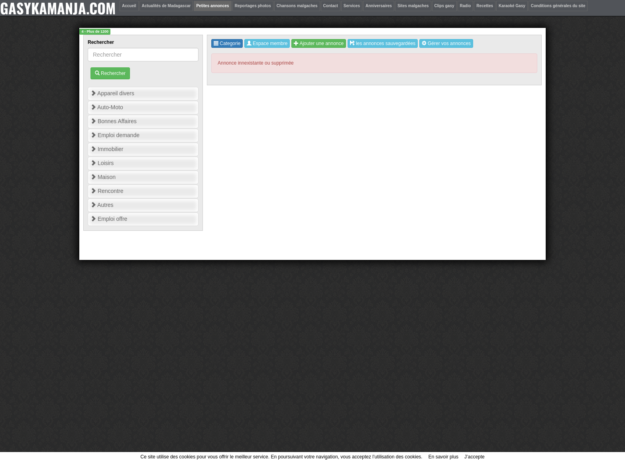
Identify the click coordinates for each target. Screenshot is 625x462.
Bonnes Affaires (113, 121)
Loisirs (102, 163)
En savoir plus (443, 457)
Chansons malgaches (297, 6)
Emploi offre (108, 219)
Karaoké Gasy (512, 6)
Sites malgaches (412, 6)
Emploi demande (115, 135)
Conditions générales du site (558, 6)
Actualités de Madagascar (166, 6)
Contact (330, 6)
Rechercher (101, 42)
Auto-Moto (106, 107)
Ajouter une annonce (319, 43)
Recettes (484, 6)
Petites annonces (212, 6)
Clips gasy (444, 6)
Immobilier (106, 149)
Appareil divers (112, 93)
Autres (102, 205)
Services (352, 6)
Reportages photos (253, 6)
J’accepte (474, 457)
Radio (465, 6)
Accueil (129, 6)
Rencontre (106, 191)
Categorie (227, 43)
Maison (103, 177)
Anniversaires (379, 6)
